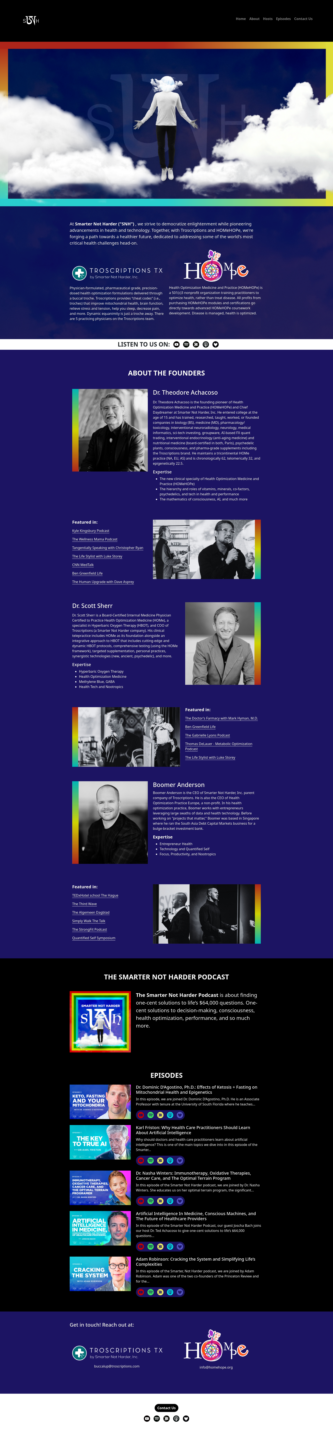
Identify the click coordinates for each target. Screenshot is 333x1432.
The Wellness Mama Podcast (94, 539)
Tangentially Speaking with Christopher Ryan (107, 547)
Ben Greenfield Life (87, 573)
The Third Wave (84, 904)
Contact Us (303, 18)
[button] (167, 1408)
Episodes (283, 18)
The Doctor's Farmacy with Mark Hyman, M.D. (221, 718)
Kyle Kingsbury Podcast (90, 530)
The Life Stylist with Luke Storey (97, 556)
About (254, 18)
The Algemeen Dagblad (91, 912)
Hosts (267, 18)
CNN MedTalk (83, 564)
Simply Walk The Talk (88, 921)
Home (241, 18)
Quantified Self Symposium (93, 938)
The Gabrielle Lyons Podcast (207, 735)
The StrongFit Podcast (89, 929)
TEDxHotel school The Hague (95, 895)
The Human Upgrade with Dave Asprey (103, 581)
